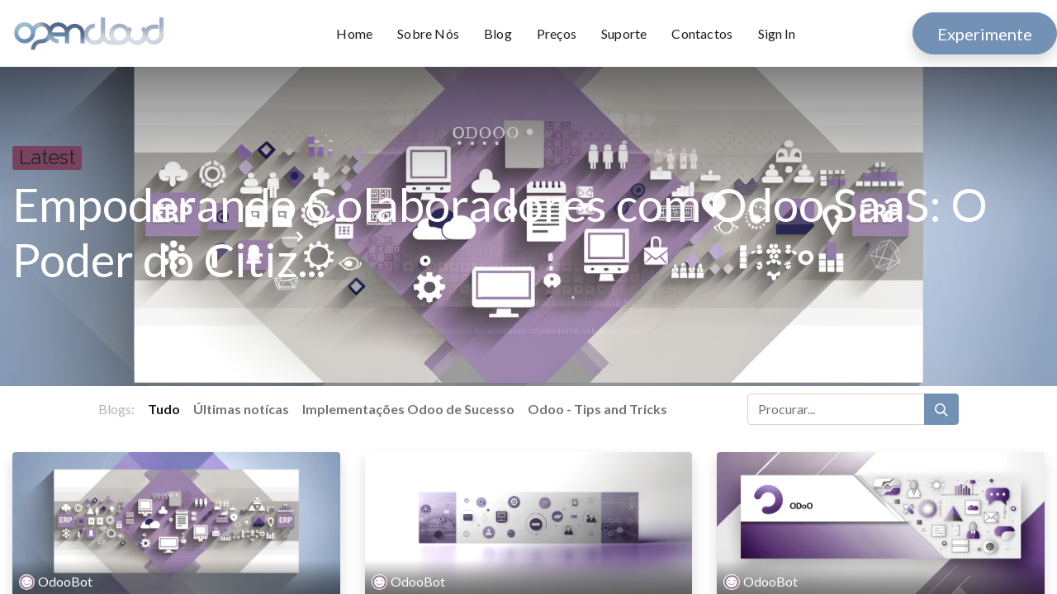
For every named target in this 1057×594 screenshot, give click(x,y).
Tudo (164, 409)
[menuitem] (360, 33)
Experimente (984, 34)
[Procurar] (941, 409)
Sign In (776, 33)
